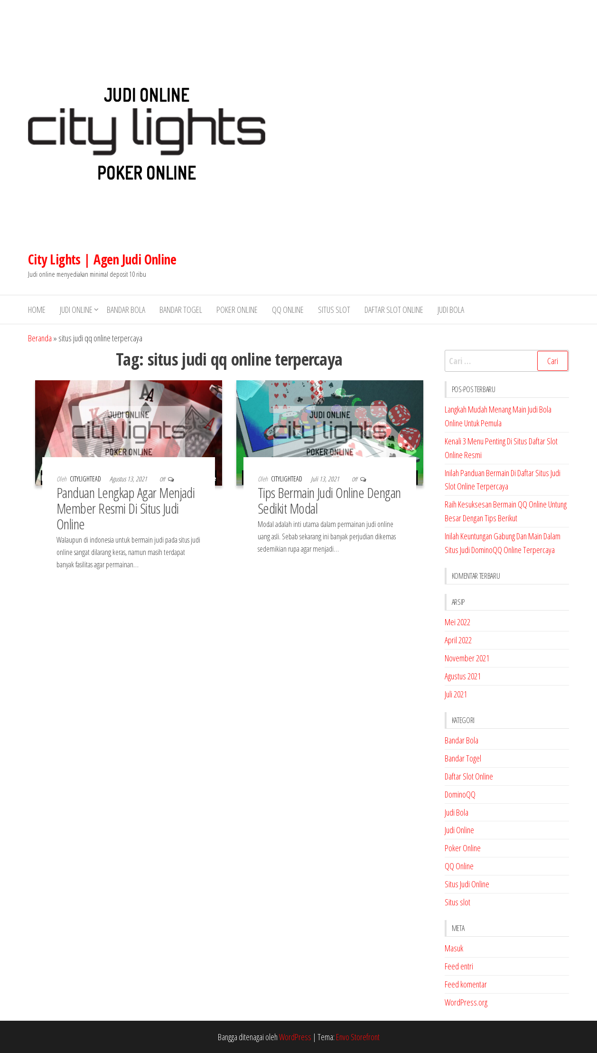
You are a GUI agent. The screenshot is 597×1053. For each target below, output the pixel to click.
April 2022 (458, 640)
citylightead (86, 478)
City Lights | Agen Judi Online (102, 259)
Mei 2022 (457, 622)
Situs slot (334, 309)
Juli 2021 (456, 694)
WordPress (295, 1037)
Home (37, 309)
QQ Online (288, 309)
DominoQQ (460, 794)
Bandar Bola (126, 309)
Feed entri (459, 966)
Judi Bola (451, 309)
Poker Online (237, 309)
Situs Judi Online (467, 884)
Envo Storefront (358, 1037)
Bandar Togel (180, 309)
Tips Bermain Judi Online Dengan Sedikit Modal (329, 500)
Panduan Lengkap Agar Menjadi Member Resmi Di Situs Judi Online (125, 508)
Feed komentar (466, 984)
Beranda (40, 338)
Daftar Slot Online (393, 309)
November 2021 (467, 658)
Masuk (454, 948)
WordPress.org (466, 1002)
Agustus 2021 (463, 676)
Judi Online (76, 309)
